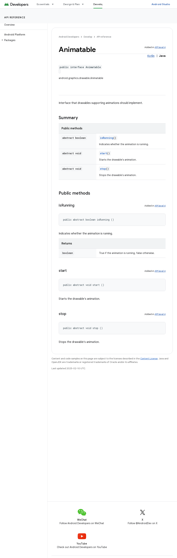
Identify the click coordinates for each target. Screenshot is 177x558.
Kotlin (151, 56)
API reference (14, 17)
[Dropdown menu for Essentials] (54, 4)
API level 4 (160, 47)
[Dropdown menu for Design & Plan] (84, 4)
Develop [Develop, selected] (98, 4)
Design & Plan (71, 4)
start (103, 153)
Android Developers (69, 36)
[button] (23, 40)
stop (103, 168)
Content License (149, 358)
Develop (88, 36)
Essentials (43, 4)
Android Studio (161, 4)
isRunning (106, 138)
